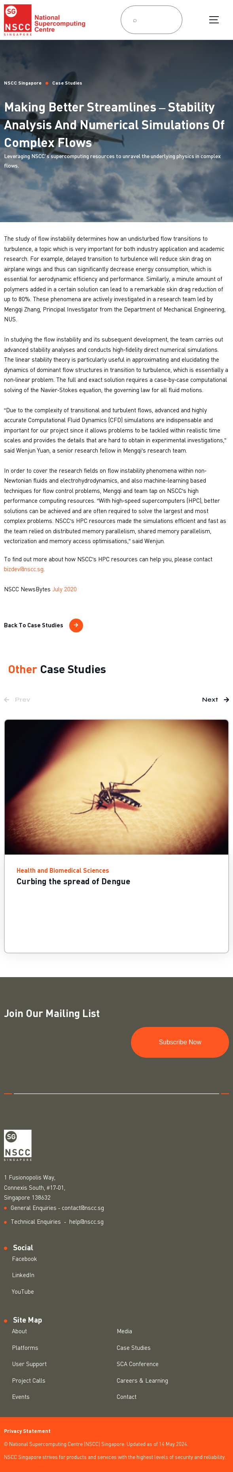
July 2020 (64, 590)
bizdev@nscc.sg (24, 569)
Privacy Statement (27, 1431)
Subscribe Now (180, 1042)
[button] (17, 699)
